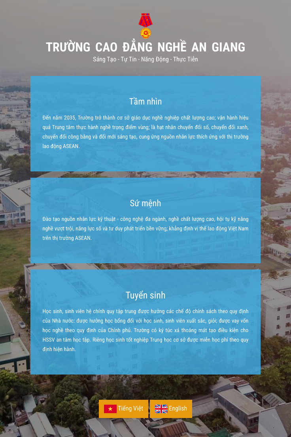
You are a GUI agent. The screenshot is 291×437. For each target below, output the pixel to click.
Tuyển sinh (145, 295)
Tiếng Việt (123, 409)
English (171, 409)
